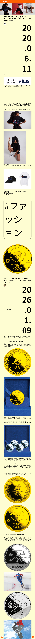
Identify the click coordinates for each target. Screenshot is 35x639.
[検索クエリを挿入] (30, 1)
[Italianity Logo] (7, 1)
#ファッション (15, 219)
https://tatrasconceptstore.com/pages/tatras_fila (13, 195)
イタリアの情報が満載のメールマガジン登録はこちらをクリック (17, 197)
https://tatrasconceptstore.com (9, 193)
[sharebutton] (33, 637)
